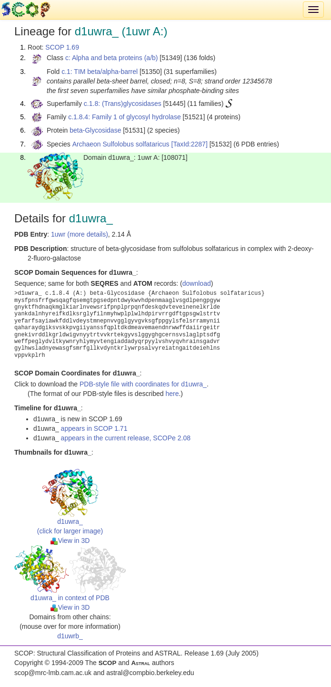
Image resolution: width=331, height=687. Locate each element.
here (172, 393)
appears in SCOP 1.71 (94, 428)
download (196, 283)
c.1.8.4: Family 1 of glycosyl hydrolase (124, 117)
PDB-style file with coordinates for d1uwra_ (143, 384)
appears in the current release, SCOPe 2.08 (126, 438)
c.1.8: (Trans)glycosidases (122, 103)
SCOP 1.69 (62, 47)
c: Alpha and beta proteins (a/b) (111, 58)
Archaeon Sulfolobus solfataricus (121, 144)
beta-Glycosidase (95, 130)
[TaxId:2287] (189, 144)
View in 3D (70, 540)
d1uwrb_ (70, 636)
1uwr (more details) (79, 234)
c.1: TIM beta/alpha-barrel (99, 71)
